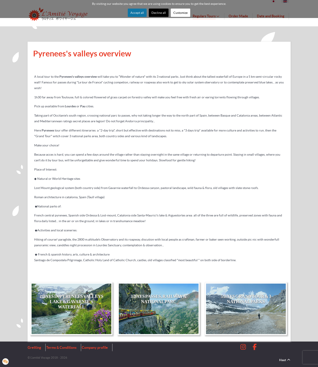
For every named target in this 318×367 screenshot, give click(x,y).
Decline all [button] (158, 12)
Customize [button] (180, 12)
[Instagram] (243, 348)
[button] (5, 361)
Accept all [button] (137, 12)
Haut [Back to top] (285, 360)
